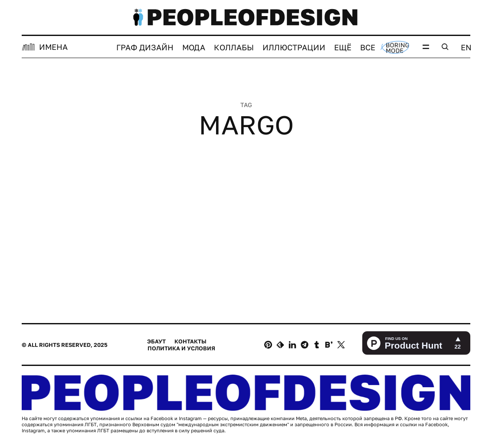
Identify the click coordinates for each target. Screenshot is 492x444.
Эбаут (156, 341)
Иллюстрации (293, 47)
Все (367, 47)
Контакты (190, 341)
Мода (193, 47)
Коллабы (234, 47)
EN (466, 47)
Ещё (342, 47)
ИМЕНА (53, 47)
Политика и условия (181, 348)
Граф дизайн (145, 47)
